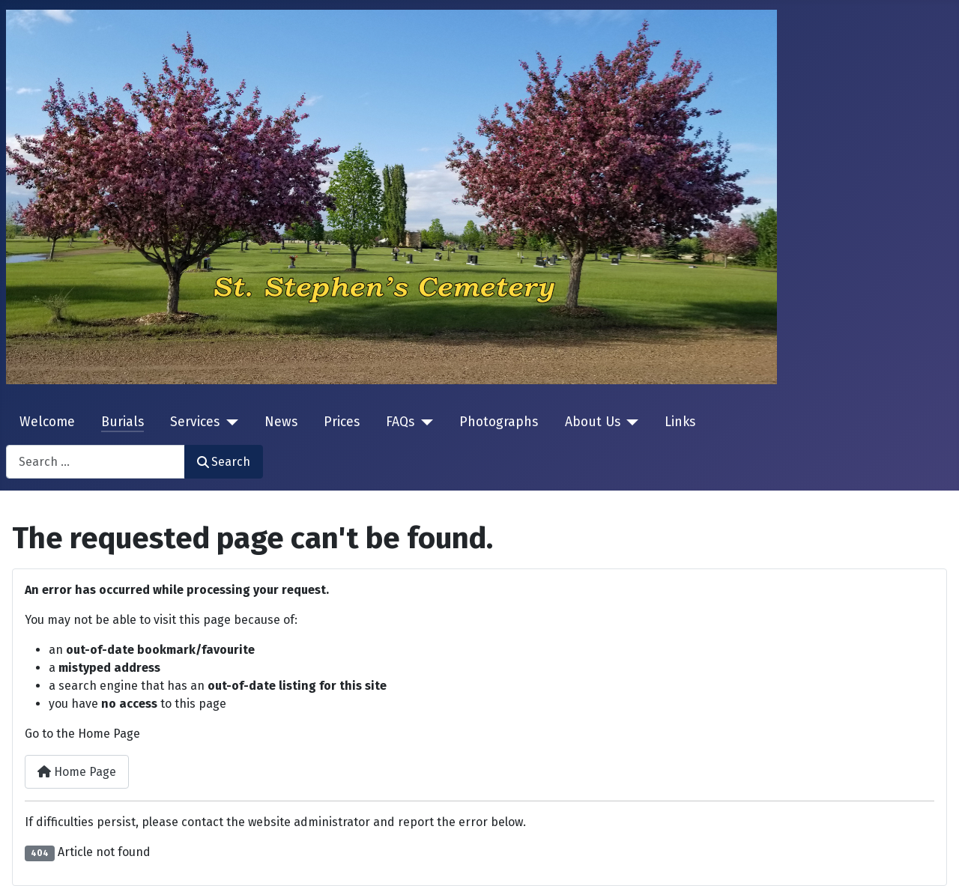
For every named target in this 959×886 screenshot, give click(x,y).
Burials (122, 422)
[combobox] (95, 462)
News (280, 422)
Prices (342, 422)
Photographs (498, 422)
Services (195, 422)
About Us (592, 422)
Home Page (76, 772)
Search (223, 462)
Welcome (47, 422)
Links (680, 422)
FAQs (400, 422)
